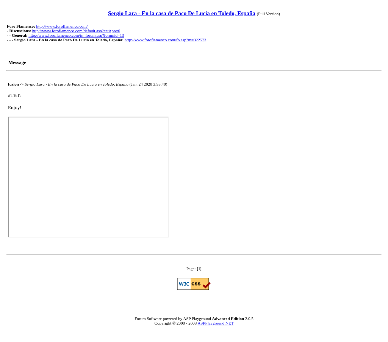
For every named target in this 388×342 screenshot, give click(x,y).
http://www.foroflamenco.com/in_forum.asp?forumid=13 (76, 35)
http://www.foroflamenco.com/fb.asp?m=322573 (165, 39)
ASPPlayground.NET (215, 323)
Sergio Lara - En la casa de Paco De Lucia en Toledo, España (181, 13)
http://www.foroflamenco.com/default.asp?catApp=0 (76, 30)
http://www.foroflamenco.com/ (62, 26)
